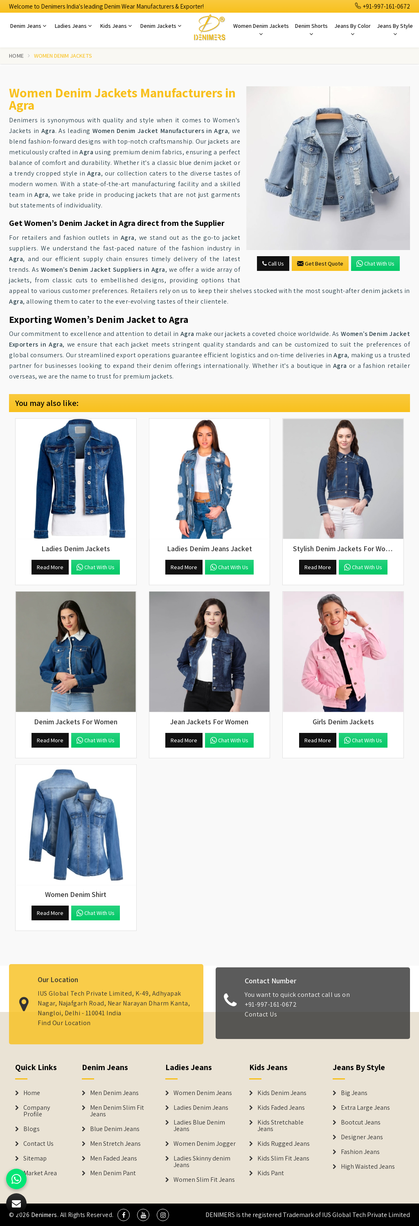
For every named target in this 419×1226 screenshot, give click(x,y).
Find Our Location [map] (64, 1017)
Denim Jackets (160, 25)
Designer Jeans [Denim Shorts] (362, 1137)
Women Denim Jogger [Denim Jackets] (204, 1143)
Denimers (44, 1215)
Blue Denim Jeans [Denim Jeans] (115, 1129)
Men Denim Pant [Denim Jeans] (113, 1173)
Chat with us (375, 263)
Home (16, 55)
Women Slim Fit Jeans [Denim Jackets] (204, 1179)
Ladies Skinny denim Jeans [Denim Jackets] (201, 1161)
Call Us (273, 263)
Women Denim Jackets (261, 29)
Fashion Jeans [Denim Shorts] (360, 1152)
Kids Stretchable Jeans (280, 1125)
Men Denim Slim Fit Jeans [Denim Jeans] (117, 1111)
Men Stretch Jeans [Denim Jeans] (115, 1143)
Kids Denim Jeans (281, 1093)
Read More (50, 567)
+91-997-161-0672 (382, 6)
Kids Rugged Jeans (283, 1143)
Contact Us (261, 1020)
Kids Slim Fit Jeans (283, 1158)
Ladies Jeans (73, 25)
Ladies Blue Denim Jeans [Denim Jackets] (199, 1125)
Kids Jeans (116, 25)
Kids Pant (270, 1173)
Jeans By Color (352, 29)
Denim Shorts (311, 29)
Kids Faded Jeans (281, 1107)
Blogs (31, 1129)
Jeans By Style (395, 29)
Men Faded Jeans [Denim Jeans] (113, 1158)
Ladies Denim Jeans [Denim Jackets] (200, 1107)
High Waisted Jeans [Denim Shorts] (368, 1166)
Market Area (40, 1173)
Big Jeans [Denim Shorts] (354, 1093)
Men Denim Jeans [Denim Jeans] (114, 1093)
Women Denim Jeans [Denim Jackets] (202, 1093)
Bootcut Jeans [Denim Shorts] (361, 1122)
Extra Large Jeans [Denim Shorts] (365, 1107)
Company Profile (36, 1111)
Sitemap (35, 1158)
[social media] (123, 1215)
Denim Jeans (28, 25)
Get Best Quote (320, 263)
